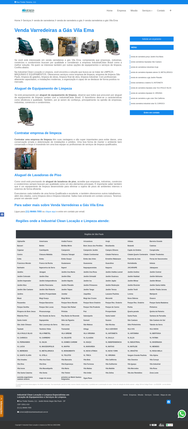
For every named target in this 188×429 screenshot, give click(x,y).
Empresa (121, 10)
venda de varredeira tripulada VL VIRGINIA (146, 93)
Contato (161, 10)
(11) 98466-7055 (34, 211)
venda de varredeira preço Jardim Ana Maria (147, 57)
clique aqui (50, 211)
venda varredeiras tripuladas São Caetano (146, 62)
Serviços (146, 10)
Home (110, 10)
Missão (134, 10)
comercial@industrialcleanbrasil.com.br (32, 412)
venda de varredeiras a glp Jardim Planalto (146, 77)
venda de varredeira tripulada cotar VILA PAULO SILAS (151, 88)
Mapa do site (166, 395)
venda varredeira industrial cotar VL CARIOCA (148, 104)
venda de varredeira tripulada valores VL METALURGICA (152, 72)
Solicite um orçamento (151, 39)
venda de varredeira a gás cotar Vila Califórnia (148, 98)
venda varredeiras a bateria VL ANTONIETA (147, 83)
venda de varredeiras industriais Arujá (144, 67)
